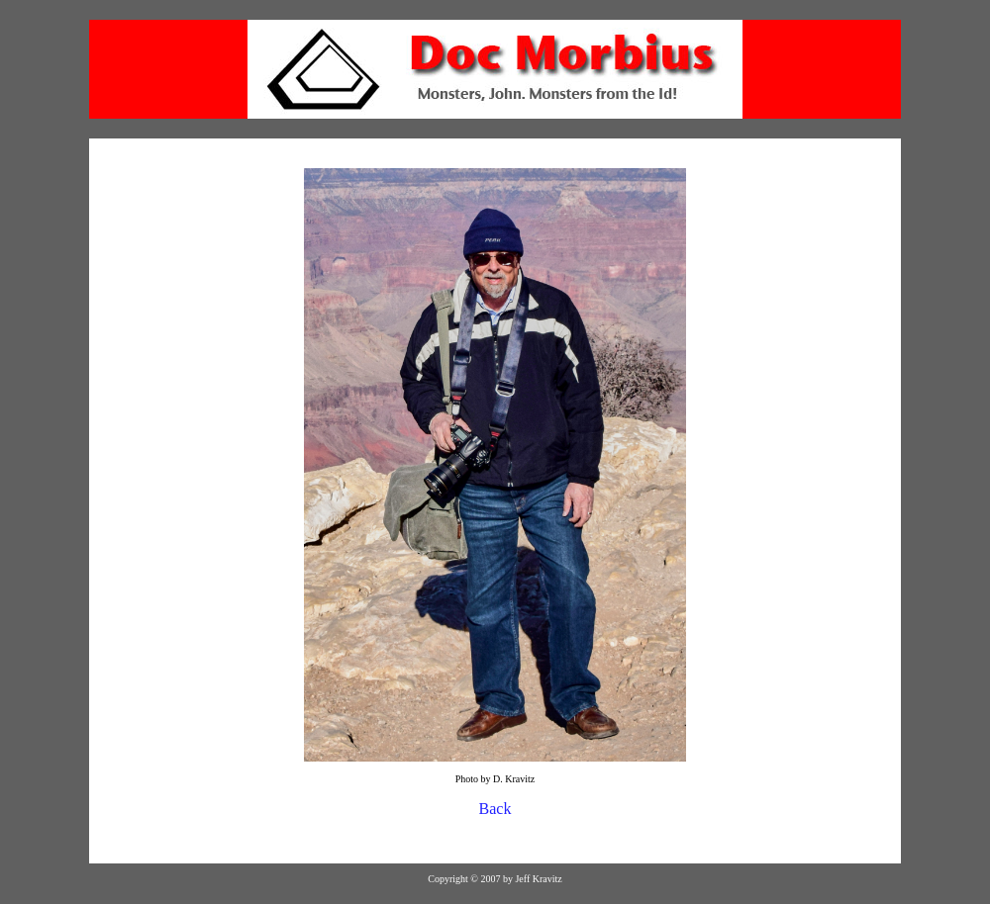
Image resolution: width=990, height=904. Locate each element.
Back (495, 808)
